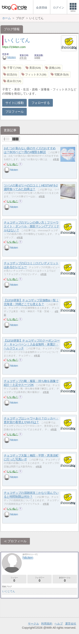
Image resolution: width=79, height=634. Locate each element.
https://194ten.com (14, 47)
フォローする (40, 102)
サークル (33, 623)
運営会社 (70, 623)
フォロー (14, 579)
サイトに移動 (14, 102)
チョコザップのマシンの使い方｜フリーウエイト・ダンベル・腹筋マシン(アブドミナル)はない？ (31, 226)
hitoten (9, 57)
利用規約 (46, 623)
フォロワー (39, 579)
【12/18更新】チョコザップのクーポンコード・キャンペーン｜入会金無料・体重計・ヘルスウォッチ (32, 344)
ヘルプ (58, 623)
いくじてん (17, 40)
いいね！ (12, 164)
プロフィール (14, 111)
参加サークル (64, 579)
